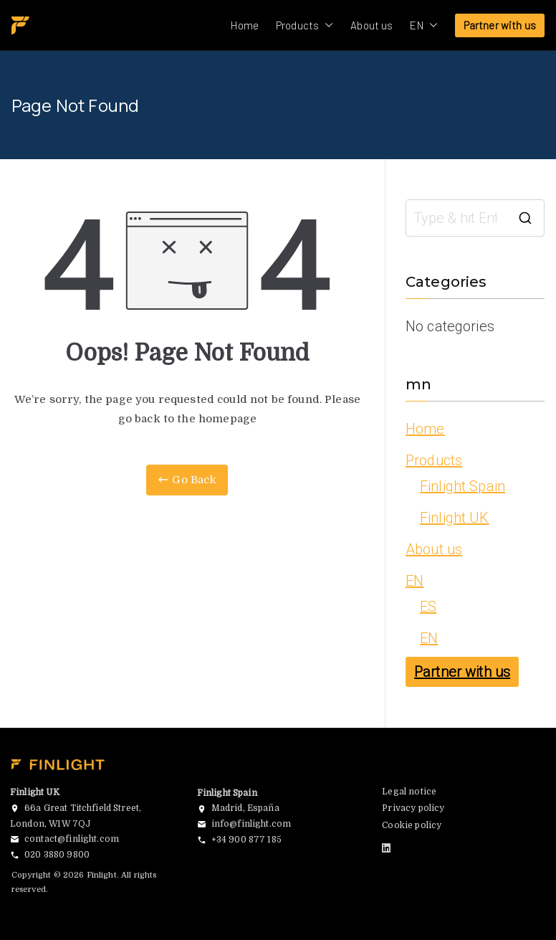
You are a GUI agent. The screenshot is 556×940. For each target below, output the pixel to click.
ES (428, 606)
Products (304, 25)
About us (371, 25)
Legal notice (409, 792)
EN (423, 25)
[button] (326, 25)
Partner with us (500, 25)
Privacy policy (413, 808)
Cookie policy (411, 825)
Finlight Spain (462, 486)
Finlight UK (454, 517)
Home (245, 25)
